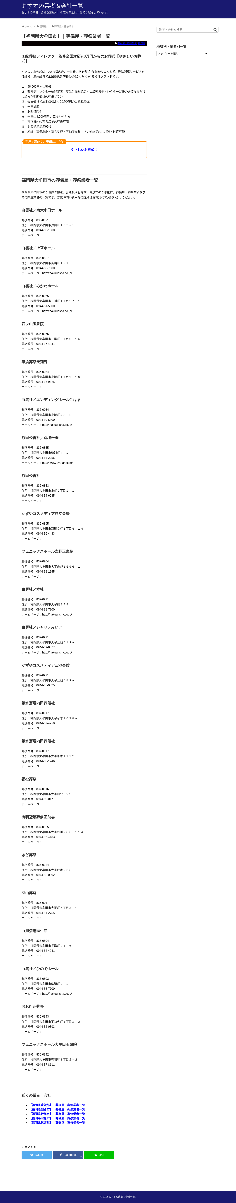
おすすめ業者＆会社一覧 (52, 6)
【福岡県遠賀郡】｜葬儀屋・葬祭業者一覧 (57, 1105)
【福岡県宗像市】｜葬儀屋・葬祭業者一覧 (57, 1118)
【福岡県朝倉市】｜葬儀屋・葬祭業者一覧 (57, 1109)
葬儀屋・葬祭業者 (127, 43)
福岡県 (141, 43)
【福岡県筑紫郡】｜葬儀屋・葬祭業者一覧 (57, 1122)
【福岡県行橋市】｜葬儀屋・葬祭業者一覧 (57, 1113)
